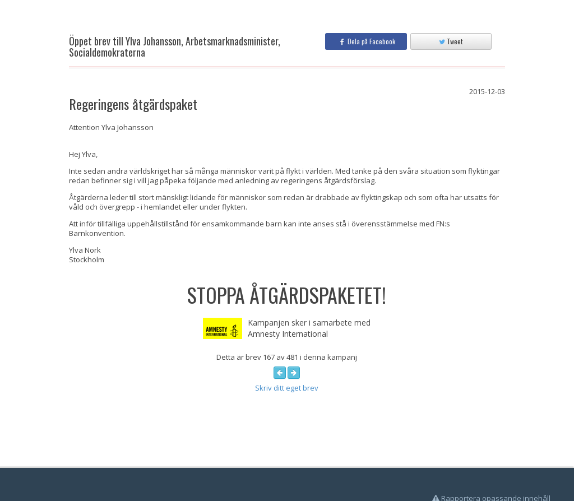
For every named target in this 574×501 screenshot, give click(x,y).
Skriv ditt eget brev (286, 388)
